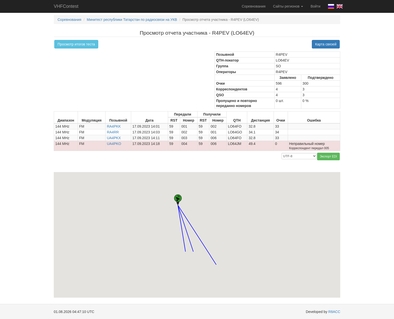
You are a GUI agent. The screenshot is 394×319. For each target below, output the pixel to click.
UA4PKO (114, 144)
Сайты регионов (288, 6)
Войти (315, 6)
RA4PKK (114, 126)
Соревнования (254, 6)
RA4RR (113, 132)
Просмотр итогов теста (76, 44)
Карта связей (325, 44)
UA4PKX (114, 138)
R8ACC (334, 312)
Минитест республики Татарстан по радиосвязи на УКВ (132, 20)
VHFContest (66, 6)
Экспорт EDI (328, 156)
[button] (185, 246)
